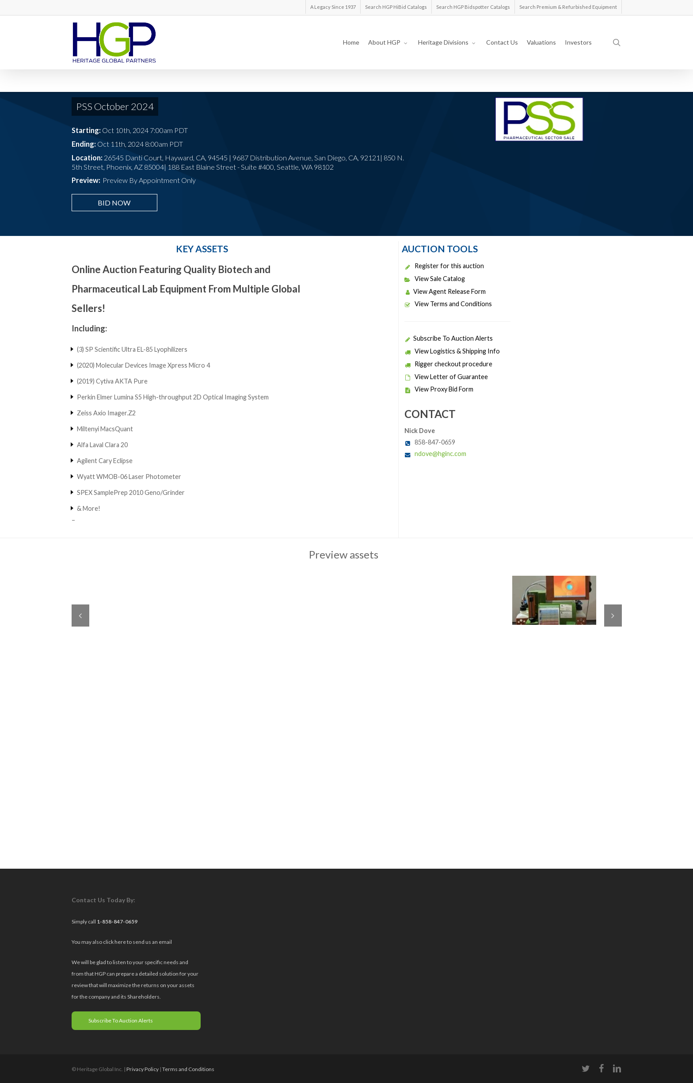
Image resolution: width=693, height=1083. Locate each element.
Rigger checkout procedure (448, 364)
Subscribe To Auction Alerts (448, 338)
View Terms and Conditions (448, 304)
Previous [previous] (80, 615)
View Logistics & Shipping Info (452, 351)
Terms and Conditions (188, 1069)
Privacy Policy (142, 1069)
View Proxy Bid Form (438, 389)
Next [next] (613, 615)
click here (115, 942)
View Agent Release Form (445, 291)
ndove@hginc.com (440, 453)
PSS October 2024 (115, 106)
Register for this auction (444, 266)
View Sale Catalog (434, 278)
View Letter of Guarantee (446, 376)
